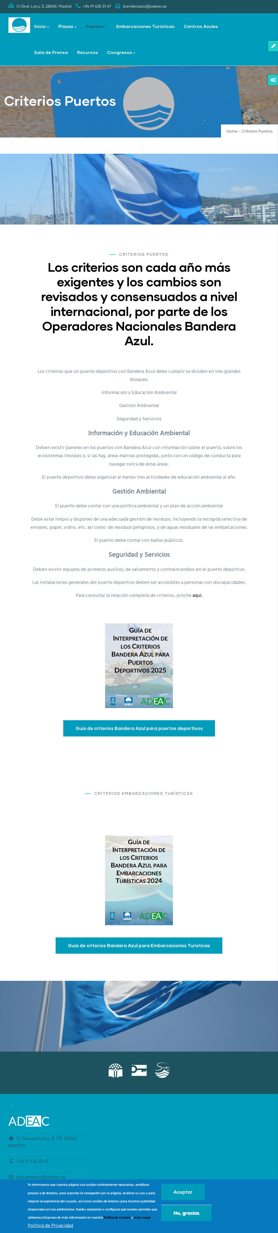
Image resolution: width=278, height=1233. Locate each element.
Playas (67, 27)
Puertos (96, 27)
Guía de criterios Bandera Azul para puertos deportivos (139, 728)
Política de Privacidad (50, 1226)
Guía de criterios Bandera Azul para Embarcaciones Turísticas (139, 945)
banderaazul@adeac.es (37, 1177)
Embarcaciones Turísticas (145, 26)
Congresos (121, 53)
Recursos (87, 52)
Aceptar (182, 1192)
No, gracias (186, 1213)
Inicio (41, 27)
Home (231, 131)
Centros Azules (201, 26)
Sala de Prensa (51, 52)
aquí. (197, 596)
